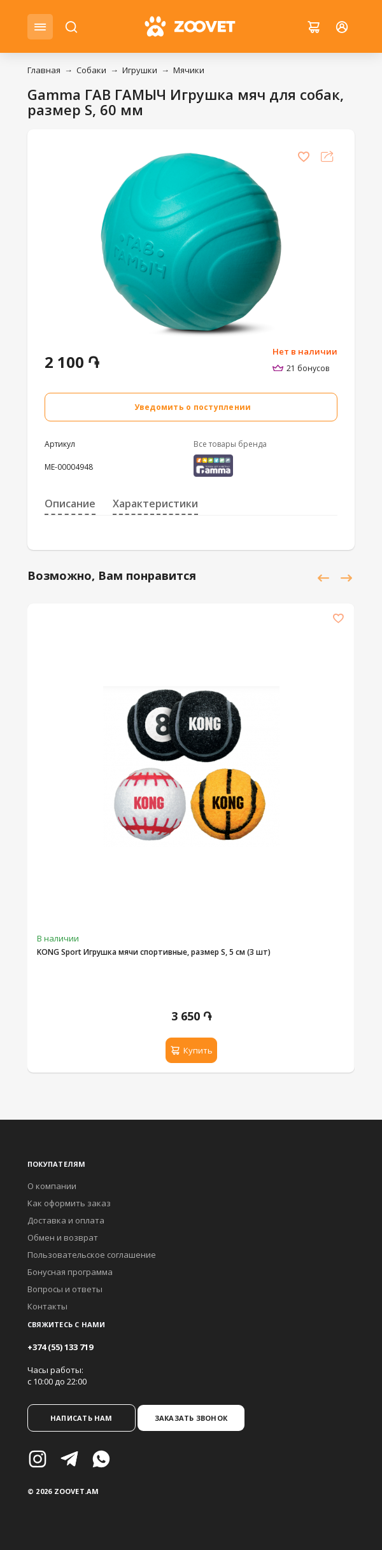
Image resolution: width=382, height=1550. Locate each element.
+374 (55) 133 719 (60, 1347)
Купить (191, 1050)
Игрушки (139, 70)
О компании (51, 1186)
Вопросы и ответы (65, 1289)
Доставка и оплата (65, 1220)
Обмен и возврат (62, 1237)
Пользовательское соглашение (91, 1254)
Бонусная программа (70, 1272)
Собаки (91, 70)
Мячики (188, 70)
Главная (43, 70)
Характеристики (155, 504)
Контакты (47, 1306)
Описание (70, 504)
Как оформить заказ (69, 1203)
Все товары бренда (230, 444)
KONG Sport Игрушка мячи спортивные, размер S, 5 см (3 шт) (154, 952)
